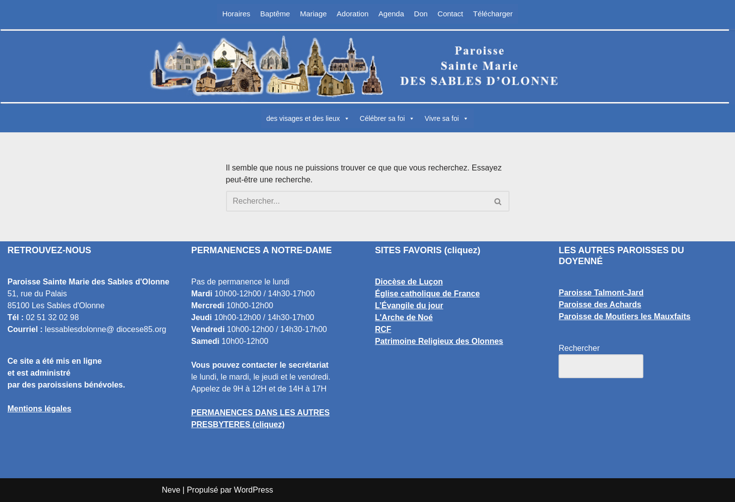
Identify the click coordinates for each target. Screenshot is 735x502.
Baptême (275, 13)
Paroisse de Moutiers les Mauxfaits (624, 316)
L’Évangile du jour (409, 305)
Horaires (236, 13)
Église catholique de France (427, 293)
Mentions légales (39, 408)
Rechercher (579, 348)
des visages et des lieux (308, 118)
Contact (450, 13)
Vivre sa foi (447, 118)
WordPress (253, 490)
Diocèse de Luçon (409, 282)
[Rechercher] (356, 201)
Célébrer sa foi (387, 118)
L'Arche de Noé (404, 317)
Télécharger (493, 13)
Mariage (313, 13)
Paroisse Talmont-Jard (601, 292)
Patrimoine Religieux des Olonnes (439, 341)
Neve (171, 490)
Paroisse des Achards (600, 304)
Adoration (352, 13)
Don (421, 13)
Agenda (391, 13)
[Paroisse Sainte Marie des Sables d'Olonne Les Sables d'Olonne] (367, 66)
